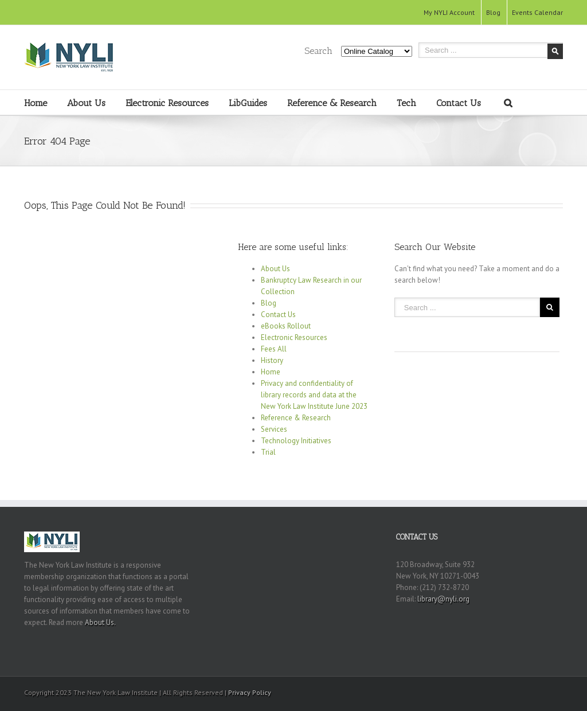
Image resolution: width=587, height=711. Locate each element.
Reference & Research (332, 102)
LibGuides (248, 102)
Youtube (518, 694)
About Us (86, 102)
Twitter (559, 691)
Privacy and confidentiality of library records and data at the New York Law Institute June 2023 (314, 394)
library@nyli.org (443, 599)
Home (35, 102)
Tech (406, 102)
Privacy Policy (249, 692)
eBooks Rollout (286, 326)
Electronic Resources (167, 102)
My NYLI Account (449, 12)
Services (274, 429)
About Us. (100, 622)
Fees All (274, 349)
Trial (268, 452)
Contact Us (458, 102)
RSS (540, 690)
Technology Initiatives (296, 441)
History (272, 360)
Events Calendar (537, 12)
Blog (493, 12)
